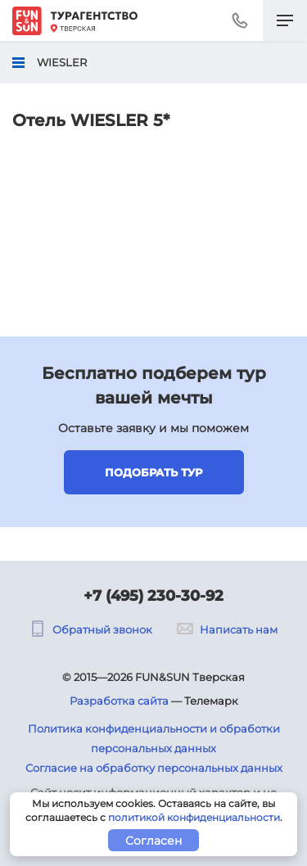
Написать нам (227, 629)
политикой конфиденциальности (194, 817)
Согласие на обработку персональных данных (153, 767)
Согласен (153, 840)
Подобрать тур (153, 472)
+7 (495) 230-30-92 (153, 596)
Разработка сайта (119, 700)
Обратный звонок (90, 629)
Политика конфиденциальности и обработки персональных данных (154, 738)
